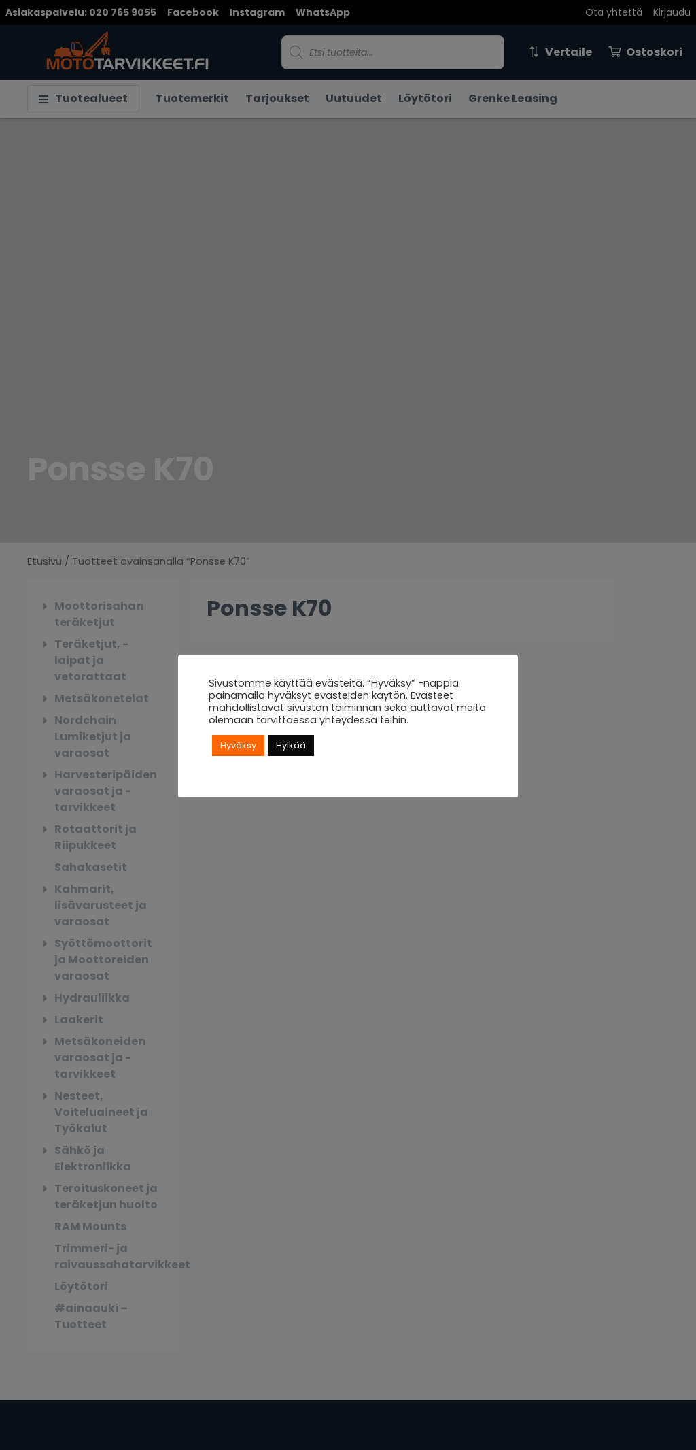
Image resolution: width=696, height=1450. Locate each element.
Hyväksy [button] (238, 745)
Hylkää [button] (291, 745)
